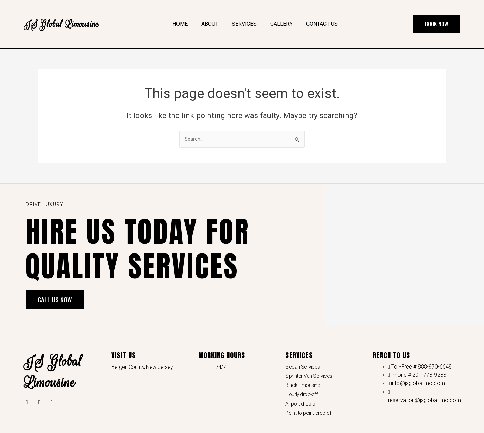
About (209, 24)
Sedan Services (303, 367)
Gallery (281, 24)
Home (180, 24)
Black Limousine (303, 386)
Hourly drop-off (302, 396)
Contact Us (322, 24)
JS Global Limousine (68, 24)
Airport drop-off (302, 406)
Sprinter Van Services (309, 377)
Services (244, 24)
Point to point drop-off (310, 416)
